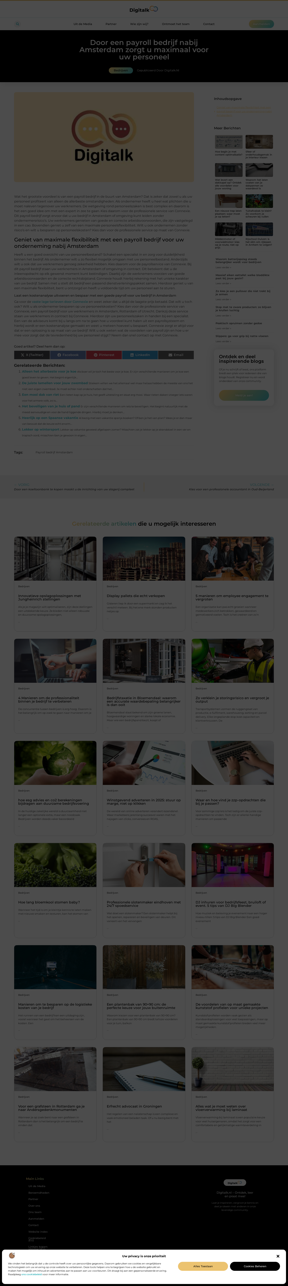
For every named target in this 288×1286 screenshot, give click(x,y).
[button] (278, 1256)
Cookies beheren (255, 1266)
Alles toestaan (203, 1266)
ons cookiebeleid (31, 1274)
